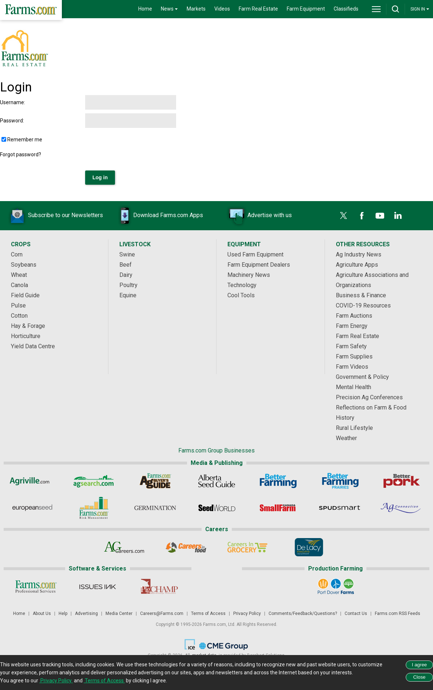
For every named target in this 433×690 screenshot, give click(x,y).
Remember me (24, 139)
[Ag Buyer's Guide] (155, 481)
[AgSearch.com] (93, 481)
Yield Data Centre (33, 346)
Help (63, 613)
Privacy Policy (247, 613)
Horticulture (25, 336)
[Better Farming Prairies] (339, 481)
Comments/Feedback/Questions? (303, 613)
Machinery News (248, 274)
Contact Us (356, 613)
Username (12, 102)
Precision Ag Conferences (369, 397)
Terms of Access (208, 613)
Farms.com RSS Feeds (397, 613)
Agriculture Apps (357, 264)
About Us (42, 613)
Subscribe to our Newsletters (54, 216)
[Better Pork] (401, 481)
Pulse (18, 305)
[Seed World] (216, 508)
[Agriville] (32, 481)
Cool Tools (241, 295)
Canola (19, 285)
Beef (125, 264)
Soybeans (23, 264)
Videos (222, 9)
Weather (346, 438)
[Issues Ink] (97, 586)
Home (145, 9)
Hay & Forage (28, 325)
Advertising (86, 613)
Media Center (119, 613)
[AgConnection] (401, 508)
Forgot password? (20, 154)
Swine (127, 254)
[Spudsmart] (339, 508)
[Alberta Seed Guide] (216, 481)
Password (11, 121)
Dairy (125, 274)
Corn (17, 254)
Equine (127, 295)
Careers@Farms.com (161, 613)
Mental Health (353, 387)
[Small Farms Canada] (278, 508)
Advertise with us (259, 216)
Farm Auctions (354, 315)
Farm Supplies (354, 356)
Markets (196, 9)
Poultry (128, 285)
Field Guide (25, 295)
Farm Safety (351, 346)
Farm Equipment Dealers (258, 264)
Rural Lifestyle (354, 427)
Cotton (19, 315)
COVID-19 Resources (363, 305)
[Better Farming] (278, 481)
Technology (242, 285)
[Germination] (155, 508)
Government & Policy (362, 376)
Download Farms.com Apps (157, 216)
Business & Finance (361, 295)
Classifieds (346, 9)
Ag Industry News (358, 254)
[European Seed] (32, 508)
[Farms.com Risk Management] (93, 508)
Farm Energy (352, 325)
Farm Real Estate (258, 9)
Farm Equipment (306, 9)
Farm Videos (352, 366)
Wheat (19, 274)
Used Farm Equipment (255, 254)
